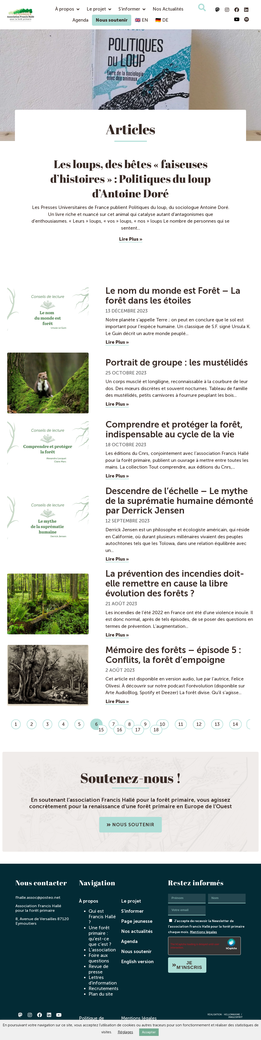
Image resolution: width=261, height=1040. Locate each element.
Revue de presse (98, 969)
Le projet (99, 9)
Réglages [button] (125, 1032)
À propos (67, 9)
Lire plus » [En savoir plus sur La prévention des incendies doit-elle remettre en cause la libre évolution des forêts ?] (117, 635)
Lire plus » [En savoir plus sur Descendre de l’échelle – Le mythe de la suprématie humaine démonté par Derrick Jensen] (117, 559)
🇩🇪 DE (161, 20)
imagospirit (235, 1017)
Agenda (80, 20)
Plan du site (101, 994)
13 (219, 723)
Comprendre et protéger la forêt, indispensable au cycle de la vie (174, 429)
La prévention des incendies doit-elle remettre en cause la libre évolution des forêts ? (174, 583)
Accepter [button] (149, 1032)
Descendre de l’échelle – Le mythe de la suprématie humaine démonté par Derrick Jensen (179, 501)
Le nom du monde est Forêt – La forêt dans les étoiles (172, 295)
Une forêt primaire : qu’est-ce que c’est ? (100, 936)
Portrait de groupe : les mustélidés (176, 362)
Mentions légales (203, 932)
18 (157, 729)
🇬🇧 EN (141, 20)
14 (237, 723)
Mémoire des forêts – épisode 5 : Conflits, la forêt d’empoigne (173, 655)
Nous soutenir (112, 20)
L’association (102, 950)
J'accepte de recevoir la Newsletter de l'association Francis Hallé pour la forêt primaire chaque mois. (206, 926)
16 (121, 729)
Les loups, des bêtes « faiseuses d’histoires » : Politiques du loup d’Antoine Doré (130, 179)
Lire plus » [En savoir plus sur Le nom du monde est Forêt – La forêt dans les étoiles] (117, 342)
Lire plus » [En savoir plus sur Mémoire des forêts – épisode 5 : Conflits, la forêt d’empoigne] (117, 701)
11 (182, 723)
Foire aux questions (99, 958)
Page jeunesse (136, 921)
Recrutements (103, 988)
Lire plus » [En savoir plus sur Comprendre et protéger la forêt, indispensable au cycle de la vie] (117, 476)
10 (164, 723)
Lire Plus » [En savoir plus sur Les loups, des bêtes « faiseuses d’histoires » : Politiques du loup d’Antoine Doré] (130, 239)
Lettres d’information (103, 980)
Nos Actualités (168, 9)
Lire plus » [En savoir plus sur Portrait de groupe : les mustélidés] (117, 404)
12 (200, 723)
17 (139, 729)
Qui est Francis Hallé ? (102, 916)
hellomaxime (232, 1014)
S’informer (131, 9)
